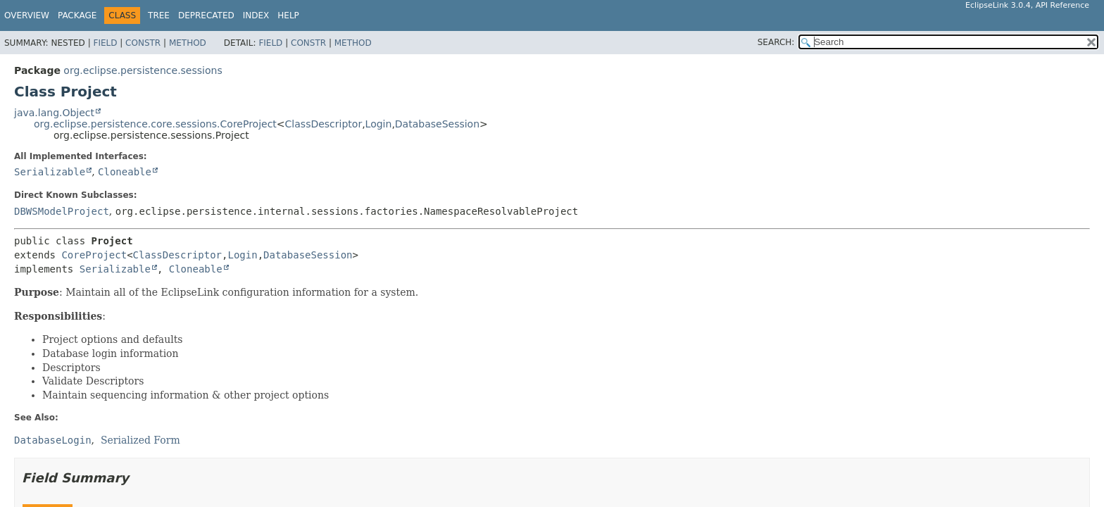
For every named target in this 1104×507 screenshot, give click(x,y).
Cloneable (124, 171)
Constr (143, 43)
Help (288, 15)
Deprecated (206, 15)
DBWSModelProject (61, 211)
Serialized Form (140, 440)
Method (187, 43)
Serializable (49, 171)
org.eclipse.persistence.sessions (142, 70)
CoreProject (94, 255)
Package (77, 15)
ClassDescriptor (324, 124)
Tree (159, 15)
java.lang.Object (54, 112)
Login (378, 124)
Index (256, 15)
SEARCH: (776, 42)
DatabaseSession (437, 124)
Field (105, 43)
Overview (26, 15)
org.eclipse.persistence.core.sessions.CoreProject (155, 124)
